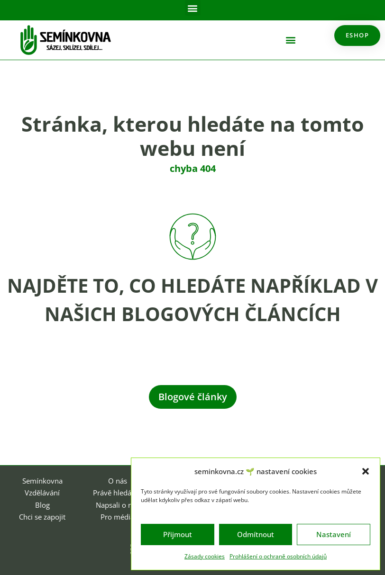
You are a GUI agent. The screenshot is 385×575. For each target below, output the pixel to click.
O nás (117, 480)
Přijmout (177, 534)
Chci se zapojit (42, 516)
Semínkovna (42, 480)
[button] (365, 471)
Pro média (117, 516)
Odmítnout (255, 534)
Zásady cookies (204, 556)
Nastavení (333, 534)
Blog (42, 505)
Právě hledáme (117, 492)
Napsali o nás (117, 505)
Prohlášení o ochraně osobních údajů (278, 556)
